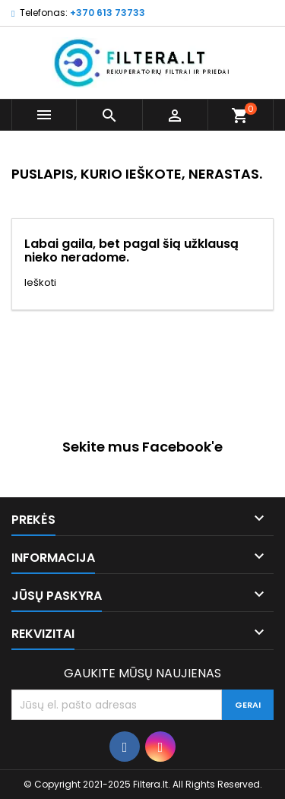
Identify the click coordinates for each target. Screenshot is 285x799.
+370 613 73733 (107, 12)
